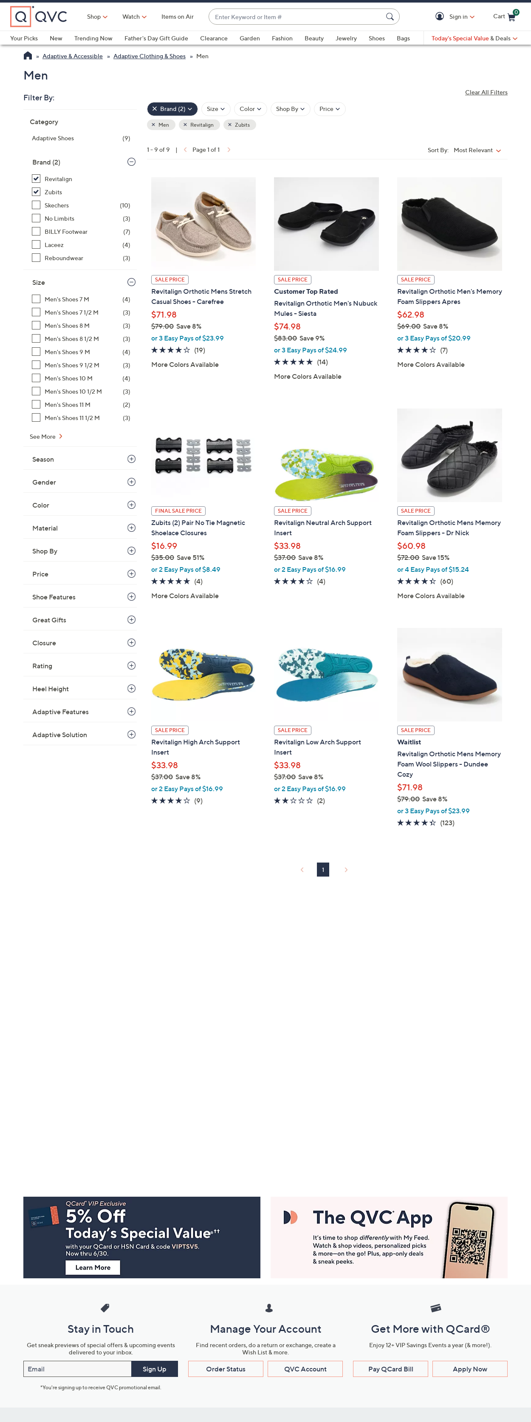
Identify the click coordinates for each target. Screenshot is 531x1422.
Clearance (214, 38)
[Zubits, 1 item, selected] (81, 191)
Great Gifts (49, 620)
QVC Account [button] (305, 1369)
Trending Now (93, 38)
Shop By (44, 551)
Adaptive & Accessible (72, 56)
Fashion (282, 38)
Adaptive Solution (59, 734)
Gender (44, 482)
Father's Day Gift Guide (156, 38)
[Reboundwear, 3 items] (81, 257)
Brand (46, 162)
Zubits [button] (242, 125)
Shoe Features (54, 597)
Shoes (377, 38)
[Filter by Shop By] (291, 109)
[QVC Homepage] (28, 56)
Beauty (314, 38)
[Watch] (131, 16)
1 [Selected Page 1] (323, 869)
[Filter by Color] (250, 109)
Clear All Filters (486, 92)
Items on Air (177, 16)
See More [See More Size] (43, 436)
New (56, 38)
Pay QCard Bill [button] (390, 1369)
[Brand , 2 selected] (172, 109)
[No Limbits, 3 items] (81, 218)
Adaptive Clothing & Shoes (149, 56)
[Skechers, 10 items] (81, 205)
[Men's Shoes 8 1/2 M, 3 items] (81, 338)
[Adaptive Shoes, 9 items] (81, 137)
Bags (403, 38)
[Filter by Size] (216, 109)
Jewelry (346, 38)
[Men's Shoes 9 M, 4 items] (81, 351)
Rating (42, 665)
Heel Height (50, 688)
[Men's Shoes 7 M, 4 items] (81, 299)
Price (40, 574)
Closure (44, 643)
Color (40, 505)
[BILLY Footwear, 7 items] (81, 231)
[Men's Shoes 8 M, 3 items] (81, 325)
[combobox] (295, 17)
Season (43, 459)
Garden (250, 38)
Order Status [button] (226, 1369)
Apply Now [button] (470, 1369)
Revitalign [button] (201, 125)
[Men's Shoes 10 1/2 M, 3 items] (81, 391)
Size (38, 282)
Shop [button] (94, 16)
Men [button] (163, 125)
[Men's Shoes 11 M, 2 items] (81, 404)
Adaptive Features (60, 711)
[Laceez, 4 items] (81, 244)
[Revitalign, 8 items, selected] (81, 178)
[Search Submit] (391, 16)
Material (45, 528)
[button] (441, 17)
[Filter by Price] (330, 109)
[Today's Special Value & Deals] (474, 38)
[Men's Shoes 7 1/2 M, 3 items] (81, 312)
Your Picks (24, 38)
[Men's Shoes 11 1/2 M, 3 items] (81, 417)
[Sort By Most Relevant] (479, 149)
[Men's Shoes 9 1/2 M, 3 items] (81, 364)
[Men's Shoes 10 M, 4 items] (81, 378)
